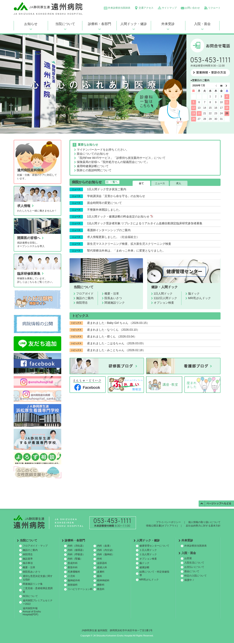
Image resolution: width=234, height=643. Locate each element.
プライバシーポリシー (168, 522)
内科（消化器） (76, 545)
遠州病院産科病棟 (30, 170)
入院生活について (194, 562)
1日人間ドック (163, 293)
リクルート (214, 7)
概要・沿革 (111, 293)
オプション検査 (164, 302)
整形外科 (73, 567)
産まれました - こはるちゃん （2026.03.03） (116, 343)
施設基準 (28, 558)
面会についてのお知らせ (93, 153)
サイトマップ (169, 7)
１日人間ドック (148, 550)
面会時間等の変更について (104, 202)
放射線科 (73, 584)
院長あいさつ (113, 298)
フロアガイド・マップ (35, 545)
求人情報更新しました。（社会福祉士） (113, 237)
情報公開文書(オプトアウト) (162, 525)
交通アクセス (146, 7)
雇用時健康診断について (93, 166)
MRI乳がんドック (199, 298)
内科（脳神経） (105, 554)
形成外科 (73, 563)
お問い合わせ (192, 7)
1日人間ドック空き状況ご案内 (106, 189)
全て (141, 183)
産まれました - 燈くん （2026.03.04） (112, 336)
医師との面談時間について (94, 170)
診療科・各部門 (99, 24)
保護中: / (189, 580)
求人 (178, 183)
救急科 (100, 589)
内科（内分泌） (105, 550)
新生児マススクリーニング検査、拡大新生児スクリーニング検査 (129, 243)
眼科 (99, 576)
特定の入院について (195, 575)
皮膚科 (100, 571)
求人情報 (23, 206)
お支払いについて (194, 567)
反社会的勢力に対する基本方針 (203, 525)
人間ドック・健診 (133, 24)
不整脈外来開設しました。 (104, 209)
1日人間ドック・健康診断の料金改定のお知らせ (120, 216)
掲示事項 (28, 563)
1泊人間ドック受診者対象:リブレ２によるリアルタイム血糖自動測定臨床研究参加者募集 (145, 223)
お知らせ (30, 24)
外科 (99, 558)
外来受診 (168, 24)
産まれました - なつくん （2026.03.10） (113, 329)
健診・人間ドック (164, 287)
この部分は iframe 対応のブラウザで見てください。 (210, 106)
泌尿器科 (102, 563)
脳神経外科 (74, 580)
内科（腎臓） (75, 558)
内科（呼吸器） (76, 554)
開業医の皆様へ (28, 238)
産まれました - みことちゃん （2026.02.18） (116, 350)
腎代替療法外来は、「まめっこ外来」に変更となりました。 (126, 250)
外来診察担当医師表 (119, 7)
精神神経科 (103, 580)
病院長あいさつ (31, 571)
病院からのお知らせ (87, 182)
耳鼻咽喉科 (74, 571)
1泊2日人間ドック (165, 298)
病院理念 (82, 302)
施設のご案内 (85, 298)
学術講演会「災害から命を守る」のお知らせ (116, 196)
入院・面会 (202, 24)
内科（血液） (104, 545)
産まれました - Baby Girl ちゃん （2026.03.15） (118, 322)
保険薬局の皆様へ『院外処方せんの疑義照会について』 (113, 162)
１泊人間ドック (148, 554)
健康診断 (144, 567)
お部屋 (188, 558)
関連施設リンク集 (33, 583)
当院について (65, 24)
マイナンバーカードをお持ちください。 (103, 149)
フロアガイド (85, 293)
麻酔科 (100, 584)
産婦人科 (102, 567)
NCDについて (30, 596)
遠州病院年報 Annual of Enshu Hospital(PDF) (32, 611)
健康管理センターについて (154, 545)
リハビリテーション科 (80, 589)
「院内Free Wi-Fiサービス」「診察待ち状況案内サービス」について (121, 157)
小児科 (71, 576)
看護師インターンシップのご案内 (109, 230)
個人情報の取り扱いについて (204, 522)
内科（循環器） (76, 550)
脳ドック (194, 293)
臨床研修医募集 (28, 273)
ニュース (160, 183)
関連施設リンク (114, 302)
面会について (191, 571)
